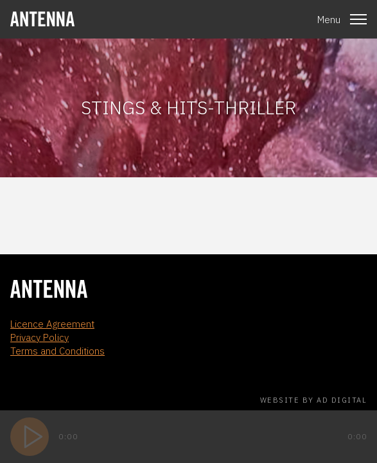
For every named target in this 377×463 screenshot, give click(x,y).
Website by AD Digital (313, 400)
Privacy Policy (39, 337)
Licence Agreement (52, 324)
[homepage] (42, 19)
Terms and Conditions (57, 351)
